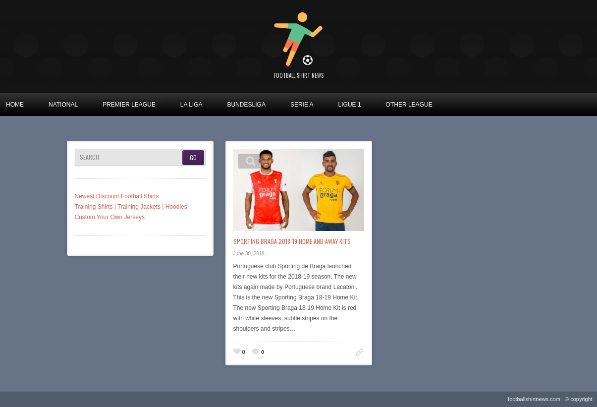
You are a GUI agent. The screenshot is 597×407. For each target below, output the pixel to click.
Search (89, 157)
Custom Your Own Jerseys (110, 217)
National (63, 104)
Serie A (302, 104)
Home (15, 104)
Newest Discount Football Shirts (117, 196)
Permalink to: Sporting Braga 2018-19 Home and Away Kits (359, 352)
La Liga (191, 104)
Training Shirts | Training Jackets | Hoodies (131, 206)
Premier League (129, 104)
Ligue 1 (349, 104)
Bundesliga (246, 104)
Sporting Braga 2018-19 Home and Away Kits (292, 241)
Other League (409, 104)
